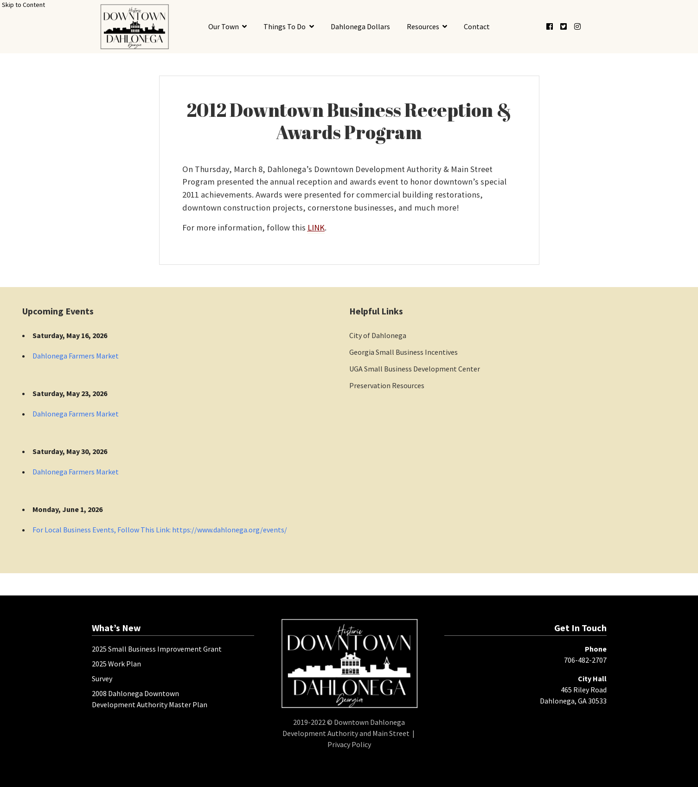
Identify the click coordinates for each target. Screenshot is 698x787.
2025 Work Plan (116, 663)
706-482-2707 (585, 660)
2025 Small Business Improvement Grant (157, 648)
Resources (423, 26)
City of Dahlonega (377, 335)
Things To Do (284, 26)
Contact (477, 26)
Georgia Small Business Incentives (403, 352)
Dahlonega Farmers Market (75, 355)
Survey (102, 678)
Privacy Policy (349, 744)
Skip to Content (23, 4)
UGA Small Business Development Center (414, 368)
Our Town (223, 26)
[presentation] (135, 27)
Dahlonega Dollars (360, 26)
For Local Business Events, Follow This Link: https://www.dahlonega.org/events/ (159, 529)
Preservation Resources (386, 385)
